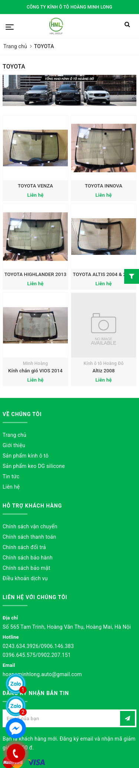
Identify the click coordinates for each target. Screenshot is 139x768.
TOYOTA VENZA (35, 186)
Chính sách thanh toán (29, 537)
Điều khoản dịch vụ (25, 578)
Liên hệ (11, 487)
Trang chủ (14, 435)
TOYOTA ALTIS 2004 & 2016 (104, 274)
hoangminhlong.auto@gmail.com (42, 674)
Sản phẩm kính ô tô (26, 456)
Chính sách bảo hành (28, 558)
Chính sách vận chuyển (30, 526)
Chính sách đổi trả (24, 547)
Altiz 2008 (103, 370)
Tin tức (11, 476)
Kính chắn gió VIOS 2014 (35, 370)
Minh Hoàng (35, 363)
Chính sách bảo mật (26, 568)
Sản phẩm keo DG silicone (34, 466)
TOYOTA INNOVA (103, 186)
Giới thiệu (14, 445)
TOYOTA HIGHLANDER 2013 (35, 274)
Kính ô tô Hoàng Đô (103, 363)
